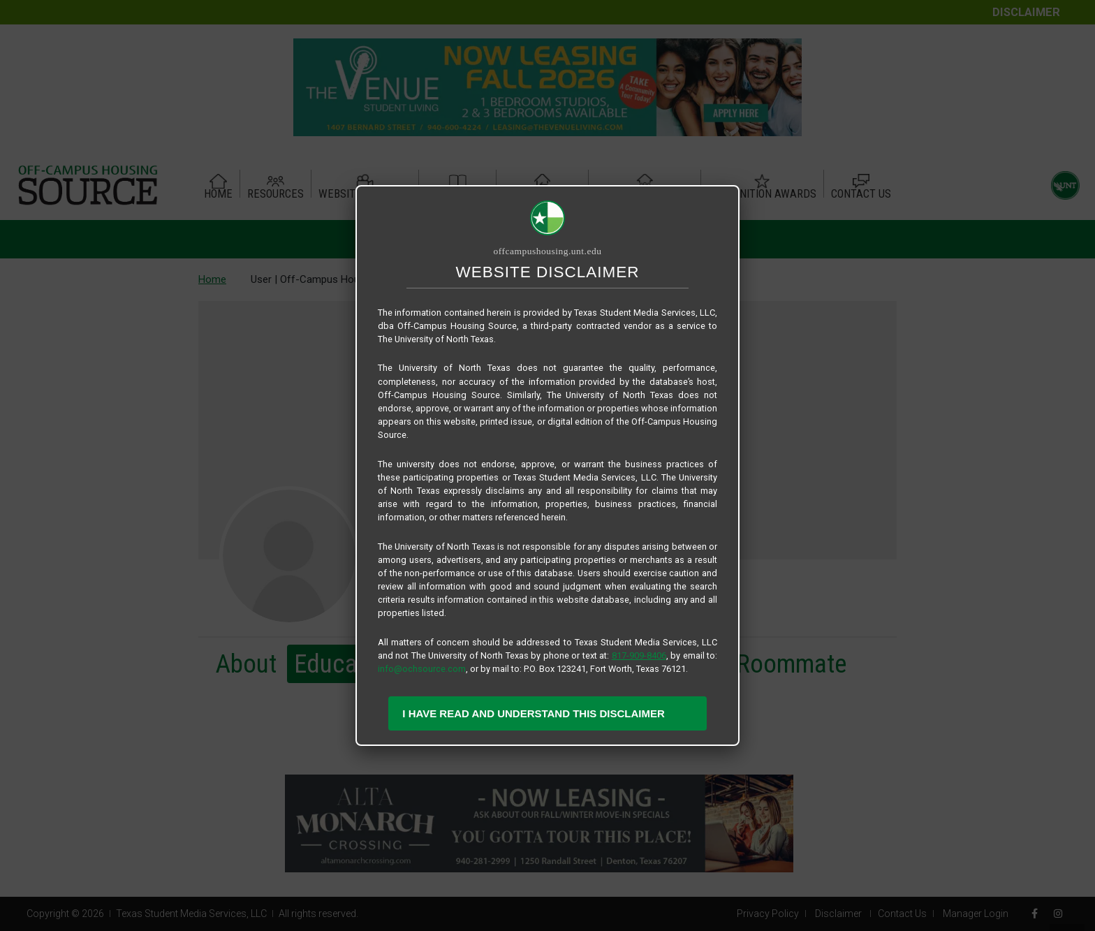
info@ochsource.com (422, 669)
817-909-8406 (639, 655)
